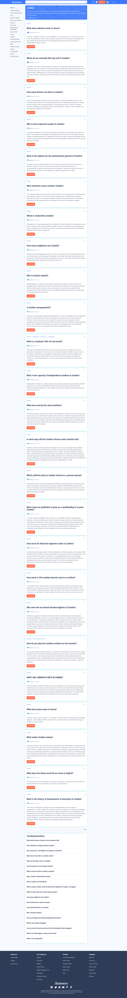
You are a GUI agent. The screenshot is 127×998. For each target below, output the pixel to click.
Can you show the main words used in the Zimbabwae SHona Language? (49, 928)
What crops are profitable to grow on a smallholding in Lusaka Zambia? (55, 508)
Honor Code (66, 960)
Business (12, 23)
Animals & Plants (14, 10)
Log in (114, 2)
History (12, 34)
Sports (12, 54)
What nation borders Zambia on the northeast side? (43, 840)
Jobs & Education (14, 39)
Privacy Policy (92, 967)
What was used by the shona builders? (44, 405)
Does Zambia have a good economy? (38, 902)
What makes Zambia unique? (40, 737)
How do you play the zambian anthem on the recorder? (52, 643)
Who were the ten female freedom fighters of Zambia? (51, 607)
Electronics (13, 25)
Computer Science (42, 976)
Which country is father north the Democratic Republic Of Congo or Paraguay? (51, 887)
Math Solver (66, 970)
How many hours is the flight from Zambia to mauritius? (44, 851)
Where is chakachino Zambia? (40, 215)
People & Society (14, 46)
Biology (39, 964)
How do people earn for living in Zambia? (40, 866)
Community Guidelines (69, 957)
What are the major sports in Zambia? (39, 861)
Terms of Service (93, 964)
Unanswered (14, 964)
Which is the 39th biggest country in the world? (41, 933)
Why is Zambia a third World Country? (38, 876)
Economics (39, 979)
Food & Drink (13, 32)
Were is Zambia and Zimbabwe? (37, 882)
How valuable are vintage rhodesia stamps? (40, 845)
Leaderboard (14, 957)
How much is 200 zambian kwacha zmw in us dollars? (51, 577)
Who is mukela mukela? (37, 275)
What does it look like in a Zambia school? (40, 856)
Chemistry (39, 960)
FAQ (64, 973)
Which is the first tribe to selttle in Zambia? (40, 871)
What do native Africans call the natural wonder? (42, 892)
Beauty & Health (14, 18)
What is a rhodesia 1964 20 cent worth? (44, 341)
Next (85, 829)
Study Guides (66, 967)
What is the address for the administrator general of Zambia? (54, 156)
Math (11, 44)
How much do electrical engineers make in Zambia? (50, 543)
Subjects (12, 7)
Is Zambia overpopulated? (39, 307)
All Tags (13, 960)
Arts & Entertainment (16, 13)
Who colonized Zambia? (34, 913)
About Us (91, 957)
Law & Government (15, 42)
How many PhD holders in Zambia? (38, 907)
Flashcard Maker (67, 964)
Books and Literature (16, 20)
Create (101, 2)
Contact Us (92, 960)
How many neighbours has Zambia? (43, 245)
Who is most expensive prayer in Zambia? (45, 124)
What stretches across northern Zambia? (45, 186)
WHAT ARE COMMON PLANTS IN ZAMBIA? (45, 677)
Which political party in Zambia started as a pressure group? (54, 475)
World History (40, 967)
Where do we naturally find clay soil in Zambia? (48, 58)
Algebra (39, 957)
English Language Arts (43, 970)
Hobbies (12, 37)
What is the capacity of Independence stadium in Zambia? (53, 375)
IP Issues (91, 976)
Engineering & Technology (14, 28)
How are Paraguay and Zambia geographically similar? (44, 918)
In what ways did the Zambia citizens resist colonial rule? (53, 439)
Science (12, 49)
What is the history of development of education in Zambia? (54, 799)
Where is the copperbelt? (35, 938)
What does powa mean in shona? (42, 709)
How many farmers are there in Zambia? (45, 92)
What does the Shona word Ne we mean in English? (50, 773)
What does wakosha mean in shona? (43, 28)
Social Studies (14, 51)
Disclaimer (92, 970)
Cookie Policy (92, 973)
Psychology (40, 973)
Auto (11, 15)
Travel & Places (14, 56)
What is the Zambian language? (36, 923)
